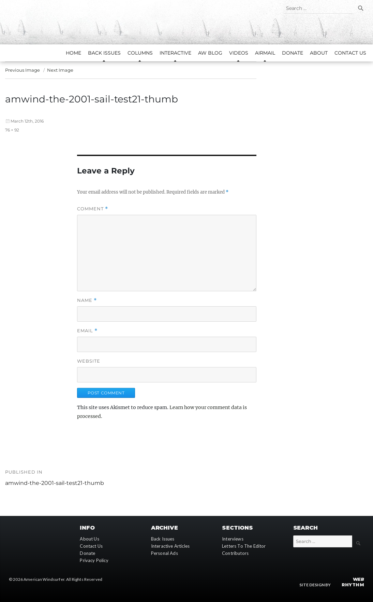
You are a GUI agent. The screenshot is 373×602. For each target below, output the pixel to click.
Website (88, 361)
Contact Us (350, 53)
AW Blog (210, 53)
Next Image (60, 70)
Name (87, 300)
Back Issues (163, 539)
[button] (90, 133)
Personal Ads (164, 553)
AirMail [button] (265, 53)
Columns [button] (140, 53)
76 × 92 (12, 129)
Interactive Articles (170, 546)
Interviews (232, 539)
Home (73, 53)
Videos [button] (238, 53)
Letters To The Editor (244, 546)
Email (87, 331)
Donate (292, 53)
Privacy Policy (94, 560)
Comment (92, 209)
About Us (89, 539)
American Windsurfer (44, 579)
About (319, 53)
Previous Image (22, 70)
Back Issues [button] (104, 53)
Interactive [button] (175, 53)
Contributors (235, 553)
